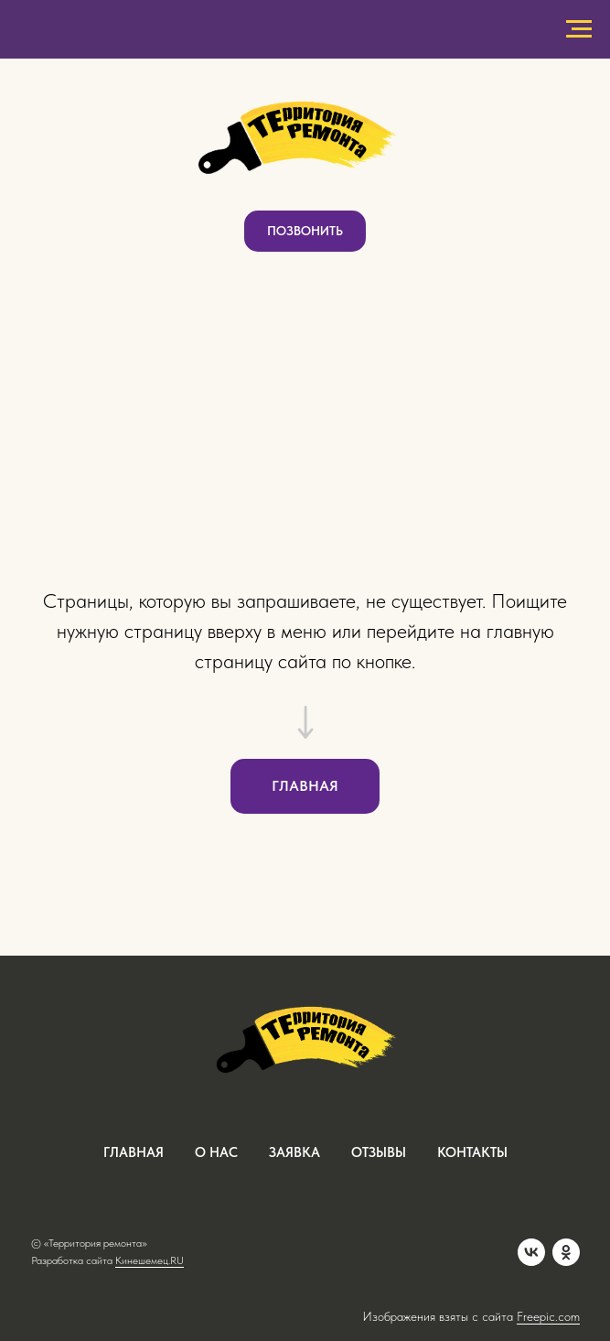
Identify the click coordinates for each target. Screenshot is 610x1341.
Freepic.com (548, 1316)
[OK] (566, 1252)
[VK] (531, 1252)
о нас (216, 1152)
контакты (472, 1152)
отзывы (378, 1152)
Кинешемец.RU (149, 1260)
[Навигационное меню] (579, 29)
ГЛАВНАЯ (133, 1152)
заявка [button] (294, 1152)
